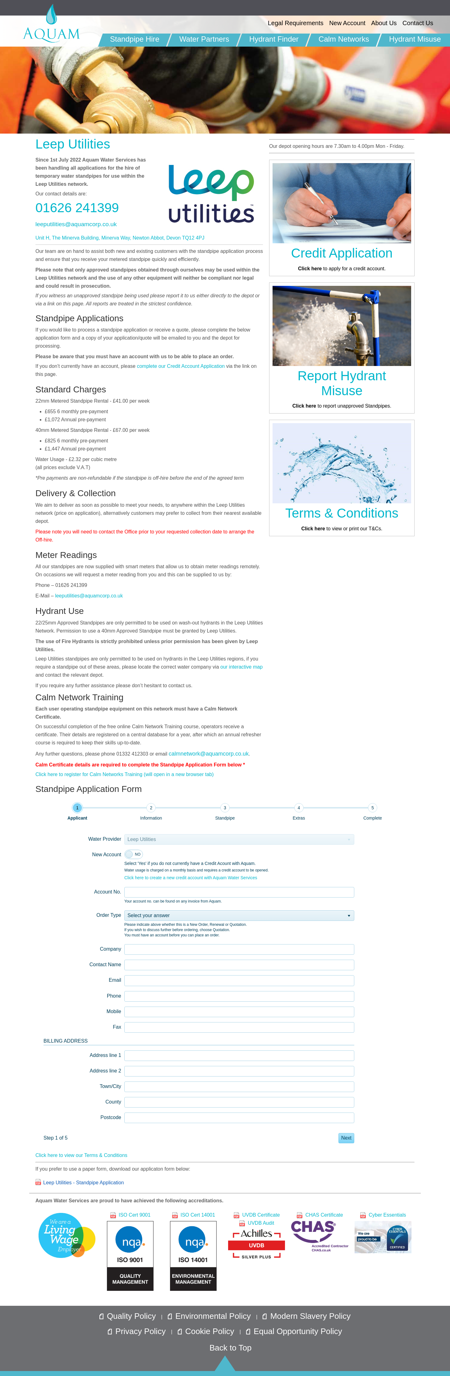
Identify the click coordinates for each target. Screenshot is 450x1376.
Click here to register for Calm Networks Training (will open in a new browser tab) (124, 774)
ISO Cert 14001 (193, 1251)
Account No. (107, 891)
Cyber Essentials (383, 1232)
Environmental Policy (210, 1316)
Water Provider (104, 839)
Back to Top (230, 1347)
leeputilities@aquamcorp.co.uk (76, 224)
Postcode (110, 1117)
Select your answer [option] (148, 915)
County (113, 1101)
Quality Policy (128, 1316)
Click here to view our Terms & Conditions (81, 1155)
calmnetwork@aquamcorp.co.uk (209, 754)
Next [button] (346, 1138)
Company (110, 949)
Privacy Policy (138, 1331)
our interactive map (241, 667)
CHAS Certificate (319, 1231)
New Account (106, 854)
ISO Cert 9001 (130, 1251)
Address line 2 (105, 1070)
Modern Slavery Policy (307, 1316)
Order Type (108, 915)
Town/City (110, 1086)
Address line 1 (105, 1055)
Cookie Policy (207, 1331)
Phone (114, 996)
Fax (117, 1027)
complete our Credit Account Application (181, 366)
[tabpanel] (198, 987)
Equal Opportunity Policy (294, 1331)
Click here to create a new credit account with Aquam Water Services (190, 877)
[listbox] (239, 915)
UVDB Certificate (256, 1215)
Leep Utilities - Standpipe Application (83, 1182)
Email (115, 980)
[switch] (133, 854)
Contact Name (105, 964)
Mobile (114, 1011)
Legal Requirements (296, 23)
